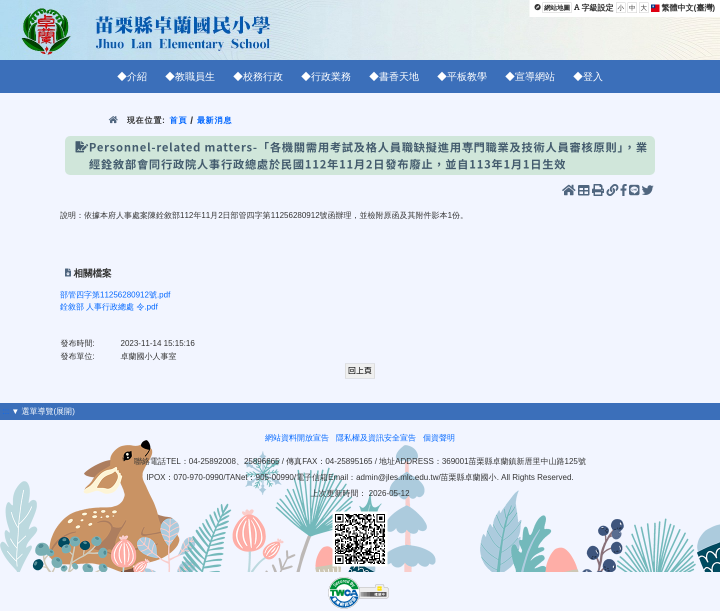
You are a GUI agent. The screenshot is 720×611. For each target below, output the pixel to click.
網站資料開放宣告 (297, 438)
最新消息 (215, 120)
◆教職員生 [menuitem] (190, 76)
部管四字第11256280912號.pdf (115, 294)
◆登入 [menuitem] (588, 76)
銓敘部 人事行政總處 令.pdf (109, 306)
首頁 (178, 120)
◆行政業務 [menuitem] (326, 76)
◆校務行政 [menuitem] (258, 76)
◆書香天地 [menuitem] (394, 76)
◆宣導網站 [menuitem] (530, 76)
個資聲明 (439, 438)
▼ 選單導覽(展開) (43, 411)
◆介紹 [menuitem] (132, 76)
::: (5, 411)
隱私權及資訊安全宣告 (376, 438)
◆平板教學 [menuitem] (462, 76)
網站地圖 (557, 8)
